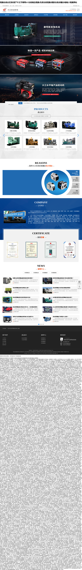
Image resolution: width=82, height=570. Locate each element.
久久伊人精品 (39, 362)
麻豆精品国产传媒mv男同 (17, 502)
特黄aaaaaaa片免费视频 (50, 361)
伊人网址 (33, 535)
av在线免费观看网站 (41, 455)
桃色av (31, 567)
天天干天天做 (37, 452)
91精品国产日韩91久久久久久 (69, 407)
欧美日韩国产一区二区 (11, 532)
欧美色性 (5, 557)
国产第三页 (10, 373)
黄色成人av (63, 459)
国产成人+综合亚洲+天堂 (57, 450)
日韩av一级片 (19, 405)
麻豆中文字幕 (31, 494)
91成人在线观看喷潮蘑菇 (14, 525)
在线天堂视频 (60, 518)
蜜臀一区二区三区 (10, 522)
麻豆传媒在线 (55, 463)
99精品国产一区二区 (44, 435)
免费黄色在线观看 (51, 368)
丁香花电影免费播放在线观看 (32, 365)
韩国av (65, 462)
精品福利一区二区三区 (52, 408)
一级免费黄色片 (49, 471)
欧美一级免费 (37, 404)
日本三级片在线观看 (30, 398)
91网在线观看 (43, 539)
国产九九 (30, 526)
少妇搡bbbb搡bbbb (19, 392)
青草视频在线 (26, 550)
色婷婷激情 (63, 430)
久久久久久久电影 (17, 403)
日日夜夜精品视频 (30, 404)
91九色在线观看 (20, 513)
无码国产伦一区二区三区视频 (75, 420)
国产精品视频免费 (10, 426)
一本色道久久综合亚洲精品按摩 (14, 556)
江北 (38, 350)
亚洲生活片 (5, 480)
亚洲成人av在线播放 (15, 456)
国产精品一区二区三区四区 (42, 391)
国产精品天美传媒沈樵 (8, 419)
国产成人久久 (55, 398)
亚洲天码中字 (66, 475)
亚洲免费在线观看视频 (20, 553)
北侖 (44, 350)
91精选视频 (52, 515)
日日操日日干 (72, 392)
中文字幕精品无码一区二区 (61, 548)
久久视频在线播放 (40, 445)
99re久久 (46, 509)
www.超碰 (2, 386)
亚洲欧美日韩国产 (9, 481)
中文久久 (40, 373)
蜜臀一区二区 (8, 473)
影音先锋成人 (37, 542)
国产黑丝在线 (26, 392)
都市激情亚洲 (6, 523)
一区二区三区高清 (40, 423)
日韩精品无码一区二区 (39, 479)
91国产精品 (63, 360)
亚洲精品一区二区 (75, 562)
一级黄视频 (9, 517)
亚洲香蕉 (9, 527)
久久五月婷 (23, 450)
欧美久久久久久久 (75, 408)
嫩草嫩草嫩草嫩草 (78, 531)
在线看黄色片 (49, 436)
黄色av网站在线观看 (12, 546)
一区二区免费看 (20, 390)
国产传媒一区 (77, 389)
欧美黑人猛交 (14, 376)
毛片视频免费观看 (77, 404)
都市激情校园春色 (5, 539)
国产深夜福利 (40, 565)
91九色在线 (40, 427)
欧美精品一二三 (51, 550)
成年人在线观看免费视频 (31, 386)
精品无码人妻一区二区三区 (17, 423)
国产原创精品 (28, 384)
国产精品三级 (5, 464)
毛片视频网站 (53, 365)
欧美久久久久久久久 (59, 389)
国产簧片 (43, 361)
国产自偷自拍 (32, 513)
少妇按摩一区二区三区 (63, 546)
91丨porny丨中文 (43, 368)
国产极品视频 (33, 422)
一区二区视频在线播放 (8, 445)
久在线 (44, 449)
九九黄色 (52, 482)
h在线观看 (73, 547)
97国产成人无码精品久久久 (59, 403)
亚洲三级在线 (21, 437)
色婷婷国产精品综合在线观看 (48, 443)
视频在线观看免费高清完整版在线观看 (8, 382)
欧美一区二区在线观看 (6, 479)
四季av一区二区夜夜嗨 (38, 546)
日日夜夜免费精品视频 (61, 405)
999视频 (40, 531)
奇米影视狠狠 (53, 381)
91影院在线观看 (76, 510)
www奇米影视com (71, 479)
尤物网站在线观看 (52, 479)
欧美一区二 (12, 380)
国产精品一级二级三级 (60, 520)
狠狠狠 (8, 462)
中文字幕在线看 (27, 410)
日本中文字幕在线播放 (45, 530)
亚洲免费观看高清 (46, 373)
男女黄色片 (7, 393)
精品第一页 (8, 418)
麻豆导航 (17, 548)
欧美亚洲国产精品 (28, 547)
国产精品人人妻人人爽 (60, 550)
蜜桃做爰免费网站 (36, 464)
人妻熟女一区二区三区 (20, 398)
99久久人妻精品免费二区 (59, 386)
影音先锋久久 (78, 548)
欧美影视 (25, 512)
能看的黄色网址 (69, 373)
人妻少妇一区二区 (44, 404)
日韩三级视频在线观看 (58, 540)
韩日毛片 (25, 381)
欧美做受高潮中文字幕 (14, 468)
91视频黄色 (35, 473)
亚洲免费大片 (21, 464)
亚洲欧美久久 (45, 427)
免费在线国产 (10, 486)
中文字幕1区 (30, 426)
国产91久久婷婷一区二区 (51, 412)
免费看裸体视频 (7, 457)
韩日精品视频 (68, 433)
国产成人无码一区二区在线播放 (36, 532)
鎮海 (45, 350)
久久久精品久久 (39, 383)
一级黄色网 (10, 480)
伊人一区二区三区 (27, 437)
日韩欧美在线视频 (69, 520)
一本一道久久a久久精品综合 (71, 421)
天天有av (46, 483)
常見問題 (46, 14)
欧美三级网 (43, 399)
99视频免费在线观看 (16, 507)
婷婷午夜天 (22, 535)
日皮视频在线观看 (44, 426)
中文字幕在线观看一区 (25, 407)
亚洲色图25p (57, 511)
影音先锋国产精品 (9, 412)
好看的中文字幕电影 (55, 568)
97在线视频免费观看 (74, 488)
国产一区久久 (69, 472)
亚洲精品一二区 (13, 359)
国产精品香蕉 (23, 508)
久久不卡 (70, 568)
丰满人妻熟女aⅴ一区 (59, 361)
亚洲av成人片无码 (46, 381)
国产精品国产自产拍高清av (57, 455)
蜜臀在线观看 (66, 392)
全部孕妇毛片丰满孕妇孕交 (7, 369)
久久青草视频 (66, 385)
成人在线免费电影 (44, 369)
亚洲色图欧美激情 (65, 565)
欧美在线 (8, 406)
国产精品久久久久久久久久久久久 (65, 502)
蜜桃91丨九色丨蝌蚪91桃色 (57, 561)
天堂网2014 (77, 516)
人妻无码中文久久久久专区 (68, 480)
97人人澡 (37, 435)
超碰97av (35, 496)
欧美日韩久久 (70, 485)
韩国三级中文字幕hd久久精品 (61, 453)
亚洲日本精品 (35, 408)
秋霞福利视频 (71, 425)
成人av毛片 (29, 377)
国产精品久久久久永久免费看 (64, 359)
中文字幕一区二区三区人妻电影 (16, 360)
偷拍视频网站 (12, 530)
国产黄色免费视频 (76, 456)
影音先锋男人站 (35, 437)
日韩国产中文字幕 (38, 495)
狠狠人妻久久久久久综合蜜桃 (41, 393)
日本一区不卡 (76, 376)
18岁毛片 (30, 557)
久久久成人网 (45, 421)
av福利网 (30, 549)
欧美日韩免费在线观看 (61, 472)
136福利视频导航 (20, 421)
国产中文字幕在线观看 (25, 523)
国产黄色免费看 (42, 498)
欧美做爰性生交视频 (62, 485)
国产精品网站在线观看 (8, 361)
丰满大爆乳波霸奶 (9, 391)
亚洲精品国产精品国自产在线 (27, 517)
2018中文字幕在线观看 (34, 504)
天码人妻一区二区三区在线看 (44, 365)
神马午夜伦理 (34, 410)
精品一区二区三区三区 (16, 477)
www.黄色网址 (47, 445)
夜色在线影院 (61, 519)
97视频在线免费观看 (54, 555)
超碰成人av (65, 516)
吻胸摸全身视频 (10, 455)
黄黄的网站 (54, 414)
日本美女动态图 (45, 505)
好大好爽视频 (42, 512)
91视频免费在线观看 (65, 368)
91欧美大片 (46, 457)
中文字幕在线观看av (47, 532)
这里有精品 (57, 535)
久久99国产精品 (38, 381)
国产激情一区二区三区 (44, 563)
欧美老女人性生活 (23, 442)
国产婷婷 (37, 513)
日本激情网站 (76, 498)
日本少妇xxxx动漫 (47, 548)
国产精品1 (46, 359)
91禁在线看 (67, 374)
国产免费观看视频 (54, 375)
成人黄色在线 (68, 412)
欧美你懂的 (73, 489)
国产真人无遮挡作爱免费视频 (62, 381)
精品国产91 (5, 482)
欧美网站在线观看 (61, 374)
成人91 (57, 486)
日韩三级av (70, 526)
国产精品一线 (3, 562)
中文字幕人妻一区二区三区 (48, 537)
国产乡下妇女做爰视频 (69, 531)
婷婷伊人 (8, 548)
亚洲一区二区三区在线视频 (54, 541)
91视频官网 (45, 366)
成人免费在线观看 (30, 400)
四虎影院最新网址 (36, 538)
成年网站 (72, 385)
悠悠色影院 (39, 386)
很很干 (38, 540)
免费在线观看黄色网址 (48, 420)
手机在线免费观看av (49, 507)
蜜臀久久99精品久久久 (60, 474)
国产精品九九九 (19, 493)
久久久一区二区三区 (42, 389)
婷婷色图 (69, 554)
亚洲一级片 (52, 494)
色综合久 (43, 516)
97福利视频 (65, 503)
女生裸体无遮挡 (75, 445)
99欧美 (13, 517)
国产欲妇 (68, 369)
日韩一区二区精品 (62, 369)
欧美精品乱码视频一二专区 (28, 396)
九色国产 (25, 414)
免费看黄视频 (3, 549)
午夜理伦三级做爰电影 (22, 515)
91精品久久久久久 (47, 462)
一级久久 (3, 473)
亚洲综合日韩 (40, 380)
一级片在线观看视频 (24, 393)
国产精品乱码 (51, 442)
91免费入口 (55, 359)
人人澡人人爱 (78, 371)
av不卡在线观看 (44, 525)
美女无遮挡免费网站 (25, 444)
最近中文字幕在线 (10, 420)
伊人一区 (27, 465)
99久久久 (27, 450)
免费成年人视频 (3, 363)
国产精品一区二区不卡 (46, 569)
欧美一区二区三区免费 (71, 494)
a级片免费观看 (55, 371)
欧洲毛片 (14, 547)
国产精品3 (32, 456)
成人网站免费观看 (23, 468)
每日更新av (34, 399)
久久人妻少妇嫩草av (16, 538)
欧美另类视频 (64, 505)
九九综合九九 (24, 538)
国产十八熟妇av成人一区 (53, 480)
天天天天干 (40, 411)
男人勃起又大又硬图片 (51, 377)
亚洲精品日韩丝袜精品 (47, 564)
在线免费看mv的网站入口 (14, 561)
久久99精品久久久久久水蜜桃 (17, 370)
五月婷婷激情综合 (54, 460)
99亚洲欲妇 (73, 523)
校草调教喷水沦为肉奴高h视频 (51, 438)
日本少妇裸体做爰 (41, 438)
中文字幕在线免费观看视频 (18, 391)
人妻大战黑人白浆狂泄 (69, 423)
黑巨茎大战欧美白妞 (56, 513)
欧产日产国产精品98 (20, 368)
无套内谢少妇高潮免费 (42, 377)
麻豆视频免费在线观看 (29, 542)
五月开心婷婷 (11, 519)
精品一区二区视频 (29, 467)
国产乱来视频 (56, 507)
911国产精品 (66, 366)
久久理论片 (34, 511)
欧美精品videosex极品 (63, 555)
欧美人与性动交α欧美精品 (73, 503)
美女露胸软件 (6, 443)
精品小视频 (74, 493)
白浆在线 (53, 382)
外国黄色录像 (23, 443)
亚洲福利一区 (52, 425)
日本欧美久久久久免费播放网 (62, 495)
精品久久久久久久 (75, 412)
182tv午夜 (67, 477)
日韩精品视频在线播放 (8, 563)
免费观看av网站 (12, 429)
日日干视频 (4, 459)
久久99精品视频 (68, 403)
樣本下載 (65, 14)
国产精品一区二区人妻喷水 (11, 513)
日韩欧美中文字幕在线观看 (18, 373)
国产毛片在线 (40, 410)
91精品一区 (46, 479)
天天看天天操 (59, 539)
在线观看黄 (45, 410)
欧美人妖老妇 (9, 496)
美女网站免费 (19, 382)
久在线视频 (62, 427)
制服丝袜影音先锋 (62, 471)
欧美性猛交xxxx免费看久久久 (43, 370)
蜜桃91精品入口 (75, 403)
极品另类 (35, 448)
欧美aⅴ (80, 445)
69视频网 (13, 392)
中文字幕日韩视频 (15, 512)
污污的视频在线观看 (65, 488)
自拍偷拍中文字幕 (18, 427)
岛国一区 (70, 437)
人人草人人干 (75, 413)
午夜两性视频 (27, 504)
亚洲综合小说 (34, 413)
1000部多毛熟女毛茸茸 (23, 496)
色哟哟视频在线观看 (33, 392)
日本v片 (20, 512)
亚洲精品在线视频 (34, 390)
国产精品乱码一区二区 (17, 505)
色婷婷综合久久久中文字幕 (16, 377)
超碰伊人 (49, 418)
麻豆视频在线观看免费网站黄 (33, 468)
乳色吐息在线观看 (35, 512)
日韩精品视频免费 (8, 490)
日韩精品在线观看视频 (42, 481)
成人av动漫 (54, 468)
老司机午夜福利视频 (69, 550)
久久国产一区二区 (16, 450)
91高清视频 (24, 518)
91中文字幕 (36, 483)
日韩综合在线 (5, 404)
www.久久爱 (24, 497)
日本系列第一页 (71, 509)
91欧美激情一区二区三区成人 (28, 554)
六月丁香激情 (39, 425)
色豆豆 (41, 494)
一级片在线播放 (23, 418)
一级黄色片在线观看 (73, 442)
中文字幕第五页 (44, 384)
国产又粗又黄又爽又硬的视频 (36, 397)
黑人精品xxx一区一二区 (51, 399)
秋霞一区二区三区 (33, 370)
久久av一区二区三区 (74, 511)
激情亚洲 (5, 493)
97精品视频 (76, 388)
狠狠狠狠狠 (61, 462)
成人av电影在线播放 (34, 507)
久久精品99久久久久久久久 (53, 497)
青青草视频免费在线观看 (74, 549)
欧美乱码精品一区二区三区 (15, 406)
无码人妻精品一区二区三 (7, 526)
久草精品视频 (9, 515)
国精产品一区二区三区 (35, 368)
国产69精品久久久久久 (72, 513)
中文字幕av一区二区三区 (39, 456)
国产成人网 (29, 360)
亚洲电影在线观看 (27, 487)
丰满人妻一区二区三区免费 (72, 384)
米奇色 (59, 505)
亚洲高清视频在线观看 (14, 434)
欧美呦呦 (30, 502)
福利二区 (46, 448)
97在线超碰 (77, 553)
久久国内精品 (20, 457)
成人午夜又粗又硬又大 (55, 533)
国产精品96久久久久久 (14, 362)
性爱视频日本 (71, 400)
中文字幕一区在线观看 (63, 510)
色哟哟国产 (38, 463)
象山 (51, 350)
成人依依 (30, 496)
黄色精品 (63, 527)
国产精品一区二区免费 (39, 515)
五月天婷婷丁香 (72, 507)
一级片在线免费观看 (18, 455)
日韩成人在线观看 (57, 396)
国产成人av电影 (11, 404)
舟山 (52, 350)
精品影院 (71, 458)
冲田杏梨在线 (68, 459)
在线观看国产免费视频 (38, 561)
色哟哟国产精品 (27, 567)
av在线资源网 (69, 471)
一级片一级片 (19, 378)
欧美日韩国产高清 (45, 459)
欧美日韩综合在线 (54, 452)
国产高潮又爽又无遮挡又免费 (51, 518)
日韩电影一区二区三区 (64, 429)
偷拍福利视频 (24, 426)
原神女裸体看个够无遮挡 (62, 504)
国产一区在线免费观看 (10, 407)
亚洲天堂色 (68, 527)
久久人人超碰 (72, 390)
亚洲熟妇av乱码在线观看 (5, 494)
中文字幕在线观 (41, 392)
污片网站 (59, 377)
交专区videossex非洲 (14, 371)
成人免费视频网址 (74, 450)
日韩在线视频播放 (49, 396)
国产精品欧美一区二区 (52, 430)
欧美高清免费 (77, 385)
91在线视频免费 (8, 423)
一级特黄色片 (43, 554)
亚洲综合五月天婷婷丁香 (62, 441)
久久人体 (75, 462)
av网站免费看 (72, 429)
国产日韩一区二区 (42, 458)
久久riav (15, 390)
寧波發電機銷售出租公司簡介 (29, 106)
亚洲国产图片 (57, 470)
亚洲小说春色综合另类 (35, 563)
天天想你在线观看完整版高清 (30, 421)
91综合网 (31, 488)
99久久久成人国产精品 (28, 385)
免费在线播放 (64, 465)
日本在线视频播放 (64, 437)
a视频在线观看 (6, 371)
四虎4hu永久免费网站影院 (51, 411)
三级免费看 (74, 382)
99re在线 (10, 538)
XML (78, 5)
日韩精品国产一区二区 (64, 467)
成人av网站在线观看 (57, 448)
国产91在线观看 (49, 374)
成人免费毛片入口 (61, 463)
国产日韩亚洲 (33, 407)
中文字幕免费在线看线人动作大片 (25, 399)
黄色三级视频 (4, 396)
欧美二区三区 (53, 530)
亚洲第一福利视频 (3, 541)
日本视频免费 (28, 481)
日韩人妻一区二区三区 (9, 427)
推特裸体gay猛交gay (57, 413)
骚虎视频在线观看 (29, 553)
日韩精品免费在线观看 (44, 367)
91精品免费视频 (60, 512)
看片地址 (61, 568)
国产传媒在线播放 (61, 398)
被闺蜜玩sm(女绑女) (42, 428)
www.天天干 (75, 472)
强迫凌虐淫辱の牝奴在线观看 (8, 383)
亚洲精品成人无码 (52, 483)
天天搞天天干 (38, 363)
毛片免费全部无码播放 (18, 428)
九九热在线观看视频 (43, 382)
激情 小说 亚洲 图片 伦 (37, 524)
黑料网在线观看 (43, 464)
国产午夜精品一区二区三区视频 (56, 392)
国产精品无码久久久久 (62, 378)
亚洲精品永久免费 (37, 374)
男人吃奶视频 (54, 466)
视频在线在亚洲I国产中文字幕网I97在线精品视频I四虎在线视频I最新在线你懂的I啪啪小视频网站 (38, 2)
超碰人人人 (74, 363)
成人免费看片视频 (18, 374)
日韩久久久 (41, 522)
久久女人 (62, 537)
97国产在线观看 (27, 390)
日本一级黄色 (24, 539)
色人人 (36, 550)
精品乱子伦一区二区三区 (56, 527)
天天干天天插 (32, 465)
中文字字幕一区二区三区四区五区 (23, 458)
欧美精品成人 (34, 455)
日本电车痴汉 (20, 388)
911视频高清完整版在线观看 (28, 405)
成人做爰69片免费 (47, 567)
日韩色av (60, 400)
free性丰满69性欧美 (25, 420)
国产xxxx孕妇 (46, 388)
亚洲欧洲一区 (75, 532)
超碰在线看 (62, 489)
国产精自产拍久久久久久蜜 (24, 466)
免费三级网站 (41, 477)
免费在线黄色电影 (74, 386)
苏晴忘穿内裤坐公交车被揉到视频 (41, 430)
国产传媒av (26, 541)
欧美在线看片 (31, 483)
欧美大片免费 (50, 525)
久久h (40, 437)
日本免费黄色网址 (35, 487)
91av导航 (77, 361)
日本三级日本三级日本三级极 (31, 411)
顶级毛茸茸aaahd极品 (11, 516)
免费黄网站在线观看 (12, 533)
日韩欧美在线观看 (62, 534)
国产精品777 (66, 540)
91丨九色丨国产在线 (49, 403)
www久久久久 (54, 562)
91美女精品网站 (28, 415)
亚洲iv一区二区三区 (54, 485)
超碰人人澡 (33, 533)
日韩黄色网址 (36, 552)
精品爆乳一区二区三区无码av (60, 422)
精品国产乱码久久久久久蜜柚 (6, 492)
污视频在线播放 (9, 384)
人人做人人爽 (15, 425)
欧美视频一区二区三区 (49, 511)
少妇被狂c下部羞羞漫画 (24, 456)
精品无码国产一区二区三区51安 (50, 406)
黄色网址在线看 (56, 467)
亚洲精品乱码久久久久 (49, 422)
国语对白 (13, 375)
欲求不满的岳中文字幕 (37, 493)
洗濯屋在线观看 (32, 501)
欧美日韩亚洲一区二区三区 (71, 449)
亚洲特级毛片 (55, 532)
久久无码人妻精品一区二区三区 (55, 524)
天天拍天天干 (36, 418)
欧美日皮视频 (35, 360)
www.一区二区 (8, 375)
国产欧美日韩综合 (5, 422)
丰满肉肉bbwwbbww (35, 458)
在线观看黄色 (71, 546)
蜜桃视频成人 (24, 403)
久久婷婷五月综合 (48, 526)
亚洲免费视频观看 (22, 404)
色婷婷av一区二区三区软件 (76, 359)
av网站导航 (30, 448)
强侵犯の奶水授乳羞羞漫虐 (10, 421)
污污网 (75, 520)
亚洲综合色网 (76, 550)
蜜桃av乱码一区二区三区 (67, 413)
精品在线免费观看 (27, 435)
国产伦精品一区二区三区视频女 (23, 472)
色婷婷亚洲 (69, 362)
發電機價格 (54, 272)
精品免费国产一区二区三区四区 (75, 540)
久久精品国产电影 (24, 366)
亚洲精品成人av (25, 501)
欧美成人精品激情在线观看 (28, 475)
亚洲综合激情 (51, 470)
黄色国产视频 (3, 532)
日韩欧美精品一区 (46, 495)
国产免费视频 (4, 483)
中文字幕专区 (74, 522)
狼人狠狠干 (34, 377)
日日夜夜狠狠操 (57, 545)
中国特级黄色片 (5, 538)
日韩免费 (31, 371)
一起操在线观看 (10, 403)
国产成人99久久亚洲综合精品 (34, 516)
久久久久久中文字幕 (47, 508)
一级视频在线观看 (55, 526)
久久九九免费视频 (20, 474)
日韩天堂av (55, 374)
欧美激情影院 (27, 368)
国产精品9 (12, 501)
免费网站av (33, 362)
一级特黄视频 (58, 465)
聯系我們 (75, 14)
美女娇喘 (28, 422)
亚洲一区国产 (71, 557)
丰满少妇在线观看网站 (65, 547)
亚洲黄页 (48, 452)
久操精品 (9, 477)
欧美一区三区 (26, 370)
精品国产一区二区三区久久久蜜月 (37, 450)
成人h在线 (8, 471)
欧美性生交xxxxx (44, 489)
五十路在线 (60, 560)
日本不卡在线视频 (53, 388)
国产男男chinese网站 (47, 561)
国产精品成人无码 (66, 460)
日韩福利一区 (14, 527)
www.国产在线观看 (53, 504)
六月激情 (22, 504)
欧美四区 (78, 489)
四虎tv (41, 388)
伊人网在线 (15, 415)
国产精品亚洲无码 (74, 518)
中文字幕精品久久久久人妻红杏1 (29, 445)
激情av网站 (60, 562)
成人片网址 (13, 378)
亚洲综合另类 (48, 473)
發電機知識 (36, 272)
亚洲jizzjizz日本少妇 (21, 376)
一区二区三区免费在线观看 (27, 545)
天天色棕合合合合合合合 (40, 501)
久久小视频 (56, 477)
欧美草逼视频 (16, 466)
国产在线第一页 (18, 426)
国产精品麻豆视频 (27, 449)
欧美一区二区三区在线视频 (72, 405)
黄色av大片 (59, 404)
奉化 (47, 350)
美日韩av (62, 533)
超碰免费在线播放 (21, 384)
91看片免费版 (34, 369)
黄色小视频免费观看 (70, 440)
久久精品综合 (55, 502)
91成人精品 (2, 564)
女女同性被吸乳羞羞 (41, 500)
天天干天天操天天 (71, 371)
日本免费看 (13, 405)
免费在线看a (11, 567)
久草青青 (42, 538)
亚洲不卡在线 (14, 509)
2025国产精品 (72, 481)
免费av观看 (18, 407)
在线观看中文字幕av (35, 568)
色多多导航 (73, 463)
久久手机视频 (16, 412)
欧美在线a (74, 567)
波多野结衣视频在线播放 (24, 555)
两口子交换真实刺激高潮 (33, 519)
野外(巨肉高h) (47, 533)
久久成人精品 (4, 436)
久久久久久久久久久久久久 (43, 541)
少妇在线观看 (14, 457)
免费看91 (61, 460)
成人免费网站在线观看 (21, 359)
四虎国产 (32, 479)
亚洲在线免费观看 (64, 545)
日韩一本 (55, 370)
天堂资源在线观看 (61, 564)
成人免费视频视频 (66, 473)
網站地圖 (75, 5)
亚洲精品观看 (4, 477)
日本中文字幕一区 (68, 512)
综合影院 (54, 404)
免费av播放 (24, 383)
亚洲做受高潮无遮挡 (71, 380)
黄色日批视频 (54, 567)
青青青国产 (50, 448)
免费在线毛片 (3, 405)
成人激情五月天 (72, 501)
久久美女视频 (52, 457)
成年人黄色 (30, 489)
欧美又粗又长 (6, 542)
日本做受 (70, 363)
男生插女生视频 (47, 466)
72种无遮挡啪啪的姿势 (12, 363)
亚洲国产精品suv (59, 516)
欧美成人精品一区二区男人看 (34, 403)
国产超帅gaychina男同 (8, 466)
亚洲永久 (15, 369)
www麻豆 (22, 565)
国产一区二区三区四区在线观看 (40, 441)
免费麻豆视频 (37, 530)
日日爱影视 (30, 561)
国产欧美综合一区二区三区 (31, 378)
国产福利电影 (53, 538)
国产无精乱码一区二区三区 (50, 486)
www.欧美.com (42, 376)
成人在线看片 (12, 539)
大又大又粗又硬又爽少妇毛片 (15, 540)
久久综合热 (32, 520)
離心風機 (18, 334)
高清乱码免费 (75, 373)
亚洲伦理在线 (44, 386)
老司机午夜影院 (11, 408)
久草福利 (50, 510)
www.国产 (53, 473)
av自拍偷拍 (31, 430)
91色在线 (56, 552)
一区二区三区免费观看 (50, 385)
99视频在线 (36, 531)
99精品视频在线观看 (35, 419)
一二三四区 (36, 371)
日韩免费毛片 (58, 382)
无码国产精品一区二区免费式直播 (75, 381)
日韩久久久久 (49, 434)
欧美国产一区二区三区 (49, 360)
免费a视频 (61, 480)
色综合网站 (10, 541)
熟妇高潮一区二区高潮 (43, 550)
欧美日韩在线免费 (13, 381)
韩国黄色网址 (57, 449)
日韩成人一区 (34, 415)
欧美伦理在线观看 (21, 542)
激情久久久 (34, 547)
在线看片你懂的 (3, 448)
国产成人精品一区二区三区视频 (26, 525)
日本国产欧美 (72, 399)
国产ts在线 (61, 569)
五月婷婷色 (18, 444)
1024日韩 (73, 466)
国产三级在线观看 (44, 442)
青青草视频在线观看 (68, 456)
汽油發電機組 (24, 348)
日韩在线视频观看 (8, 520)
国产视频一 (25, 494)
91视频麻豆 (63, 434)
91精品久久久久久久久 (21, 422)
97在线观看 (11, 365)
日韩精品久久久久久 (75, 374)
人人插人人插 (75, 465)
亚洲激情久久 (75, 378)
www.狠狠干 (67, 517)
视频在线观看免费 (65, 390)
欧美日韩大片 (66, 414)
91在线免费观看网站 (75, 377)
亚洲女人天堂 (16, 480)
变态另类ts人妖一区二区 (75, 369)
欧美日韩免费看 (60, 397)
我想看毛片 (60, 428)
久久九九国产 (74, 452)
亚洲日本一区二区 (48, 398)
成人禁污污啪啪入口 (50, 453)
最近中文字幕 (35, 557)
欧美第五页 (58, 483)
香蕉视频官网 (47, 555)
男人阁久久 (6, 428)
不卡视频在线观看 (11, 396)
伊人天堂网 (65, 532)
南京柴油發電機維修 (12, 334)
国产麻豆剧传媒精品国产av (62, 479)
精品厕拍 (70, 411)
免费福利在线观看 (21, 492)
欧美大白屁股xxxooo (6, 388)
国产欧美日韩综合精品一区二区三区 (53, 549)
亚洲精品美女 (24, 477)
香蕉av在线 (66, 515)
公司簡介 (17, 14)
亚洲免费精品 (69, 508)
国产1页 (19, 501)
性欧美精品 (4, 568)
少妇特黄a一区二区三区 (20, 380)
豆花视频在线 (21, 410)
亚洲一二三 (54, 508)
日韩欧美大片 (10, 535)
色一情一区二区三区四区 (6, 500)
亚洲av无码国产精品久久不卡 (39, 490)
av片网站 (65, 384)
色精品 (16, 501)
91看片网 (69, 562)
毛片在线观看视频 (76, 443)
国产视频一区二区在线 (39, 457)
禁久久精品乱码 (45, 425)
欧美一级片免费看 (17, 497)
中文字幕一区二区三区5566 (30, 433)
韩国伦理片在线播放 (26, 564)
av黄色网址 (50, 393)
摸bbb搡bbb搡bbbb (10, 448)
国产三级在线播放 (27, 428)
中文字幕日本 (30, 418)
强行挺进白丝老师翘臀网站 (59, 487)
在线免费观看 (25, 502)
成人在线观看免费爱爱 (54, 383)
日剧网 (39, 369)
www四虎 (79, 483)
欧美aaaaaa (16, 519)
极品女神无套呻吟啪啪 (21, 400)
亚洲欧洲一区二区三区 (10, 553)
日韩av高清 (11, 411)
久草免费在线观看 (75, 434)
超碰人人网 (43, 396)
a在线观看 (25, 360)
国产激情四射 (67, 564)
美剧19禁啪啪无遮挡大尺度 (28, 434)
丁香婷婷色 (74, 441)
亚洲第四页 (62, 525)
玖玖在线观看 (46, 519)
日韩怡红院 (40, 519)
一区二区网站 (33, 463)
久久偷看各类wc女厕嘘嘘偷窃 (21, 522)
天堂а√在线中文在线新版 (14, 498)
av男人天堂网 (70, 453)
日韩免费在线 (40, 462)
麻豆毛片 (49, 513)
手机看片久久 (16, 555)
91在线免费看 (20, 381)
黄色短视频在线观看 (46, 493)
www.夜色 (24, 378)
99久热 (38, 453)
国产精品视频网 (32, 393)
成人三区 (74, 437)
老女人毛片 (2, 421)
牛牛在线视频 (75, 459)
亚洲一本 (51, 370)
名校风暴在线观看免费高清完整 (70, 436)
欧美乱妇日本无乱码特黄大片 (25, 480)
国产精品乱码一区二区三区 (28, 457)
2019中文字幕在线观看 (16, 440)
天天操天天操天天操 (66, 370)
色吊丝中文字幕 (34, 565)
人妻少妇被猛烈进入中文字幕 (28, 361)
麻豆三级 (61, 542)
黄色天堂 (8, 410)
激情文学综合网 (67, 489)
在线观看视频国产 (28, 389)
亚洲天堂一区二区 (19, 569)
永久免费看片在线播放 (31, 383)
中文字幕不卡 (72, 375)
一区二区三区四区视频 (64, 507)
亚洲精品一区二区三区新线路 (36, 503)
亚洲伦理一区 (5, 533)
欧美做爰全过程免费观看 (71, 395)
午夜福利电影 (3, 384)
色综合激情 (28, 568)
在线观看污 (46, 378)
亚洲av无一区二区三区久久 (65, 535)
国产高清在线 (10, 537)
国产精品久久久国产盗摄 (77, 362)
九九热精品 (29, 538)
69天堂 (14, 493)
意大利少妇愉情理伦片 (13, 464)
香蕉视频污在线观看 (34, 382)
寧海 (49, 350)
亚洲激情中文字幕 (63, 554)
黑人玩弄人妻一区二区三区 (5, 478)
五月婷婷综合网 (27, 471)
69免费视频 (9, 413)
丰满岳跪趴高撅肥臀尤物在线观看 (34, 569)
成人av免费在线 (14, 549)
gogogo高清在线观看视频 (39, 555)
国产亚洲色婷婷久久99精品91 (13, 442)
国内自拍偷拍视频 (37, 459)
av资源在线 (65, 562)
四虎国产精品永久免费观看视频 (9, 367)
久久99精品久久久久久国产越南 (48, 362)
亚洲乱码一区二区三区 (58, 420)
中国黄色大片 (29, 473)
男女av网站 (26, 488)
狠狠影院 (29, 512)
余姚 (42, 350)
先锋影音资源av (56, 421)
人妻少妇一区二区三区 (25, 520)
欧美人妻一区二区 (17, 486)
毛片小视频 (57, 437)
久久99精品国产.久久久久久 (9, 451)
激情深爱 (30, 460)
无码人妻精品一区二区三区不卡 (63, 500)
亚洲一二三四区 (31, 515)
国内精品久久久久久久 (72, 555)
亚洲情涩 (51, 359)
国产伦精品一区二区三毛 (22, 363)
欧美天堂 (69, 522)
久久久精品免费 (34, 428)
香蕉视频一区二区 (24, 470)
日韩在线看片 (27, 463)
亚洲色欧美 (62, 553)
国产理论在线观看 (64, 541)
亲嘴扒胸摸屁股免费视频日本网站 (74, 464)
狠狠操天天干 (27, 565)
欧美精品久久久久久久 (74, 519)
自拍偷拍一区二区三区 (18, 550)
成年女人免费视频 (33, 412)
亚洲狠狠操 (37, 535)
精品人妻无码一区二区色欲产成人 (36, 537)
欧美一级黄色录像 (76, 497)
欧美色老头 (42, 540)
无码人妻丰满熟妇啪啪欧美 (60, 362)
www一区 (23, 556)
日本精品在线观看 (7, 456)
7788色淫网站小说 (67, 435)
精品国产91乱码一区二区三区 (60, 395)
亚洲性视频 (72, 468)
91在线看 (30, 541)
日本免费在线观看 (14, 410)
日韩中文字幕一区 (10, 374)
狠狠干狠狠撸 (26, 430)
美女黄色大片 (30, 486)
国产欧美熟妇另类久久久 (60, 433)
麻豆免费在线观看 (24, 460)
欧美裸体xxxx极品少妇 (19, 408)
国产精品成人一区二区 (76, 383)
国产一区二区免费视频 (53, 505)
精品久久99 (15, 437)
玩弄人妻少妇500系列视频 (45, 568)
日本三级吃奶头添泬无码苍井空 (61, 425)
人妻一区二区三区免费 (17, 503)
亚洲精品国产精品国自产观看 (71, 427)
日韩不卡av (8, 377)
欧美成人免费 (55, 510)
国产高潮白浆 (7, 501)
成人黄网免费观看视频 (46, 562)
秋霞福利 (63, 452)
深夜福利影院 (18, 517)
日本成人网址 (19, 531)
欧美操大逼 (20, 435)
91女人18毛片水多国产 (61, 376)
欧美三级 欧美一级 (75, 474)
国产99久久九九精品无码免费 (69, 406)
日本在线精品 (39, 564)
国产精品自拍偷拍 (31, 485)
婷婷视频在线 (78, 375)
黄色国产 (22, 433)
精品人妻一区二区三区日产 (36, 449)
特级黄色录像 (60, 406)
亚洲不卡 (75, 552)
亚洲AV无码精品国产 (39, 465)
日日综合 (78, 457)
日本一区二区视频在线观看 (28, 374)
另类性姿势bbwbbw (12, 531)
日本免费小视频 (25, 537)
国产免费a (70, 396)
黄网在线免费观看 (54, 569)
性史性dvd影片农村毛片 (58, 366)
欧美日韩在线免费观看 (73, 515)
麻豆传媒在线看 (15, 496)
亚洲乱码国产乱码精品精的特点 (62, 530)
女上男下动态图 (77, 563)
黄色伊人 (15, 384)
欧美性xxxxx (39, 505)
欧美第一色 (16, 411)
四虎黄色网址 (13, 400)
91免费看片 (4, 452)
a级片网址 (26, 561)
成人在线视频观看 (50, 535)
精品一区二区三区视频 (50, 415)
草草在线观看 (76, 458)
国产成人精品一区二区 (41, 502)
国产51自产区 (57, 373)
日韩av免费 (24, 377)
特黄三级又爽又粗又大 (39, 398)
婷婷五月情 (56, 482)
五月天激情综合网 (26, 479)
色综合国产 (71, 389)
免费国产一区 (8, 512)
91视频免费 (73, 554)
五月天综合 (14, 492)
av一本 (64, 508)
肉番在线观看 (52, 522)
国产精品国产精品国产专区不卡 (30, 391)
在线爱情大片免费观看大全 (68, 561)
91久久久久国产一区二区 (70, 537)
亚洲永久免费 (65, 418)
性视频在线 (62, 443)
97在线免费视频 (57, 360)
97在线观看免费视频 (20, 488)
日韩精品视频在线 (66, 468)
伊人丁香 (17, 397)
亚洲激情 (71, 565)
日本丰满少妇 (72, 467)
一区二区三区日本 (17, 361)
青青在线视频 (42, 468)
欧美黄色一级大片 (76, 430)
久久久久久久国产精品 (63, 363)
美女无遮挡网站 (48, 478)
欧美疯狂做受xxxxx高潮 (27, 493)
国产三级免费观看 (16, 563)
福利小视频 (17, 460)
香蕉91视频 (29, 539)
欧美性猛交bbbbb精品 (61, 493)
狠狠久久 (44, 545)
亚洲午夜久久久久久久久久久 (16, 518)
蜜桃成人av (59, 418)
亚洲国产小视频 (5, 411)
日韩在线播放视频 (70, 388)
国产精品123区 (51, 386)
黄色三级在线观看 (15, 467)
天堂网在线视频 (35, 549)
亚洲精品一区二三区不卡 (10, 368)
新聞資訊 (36, 14)
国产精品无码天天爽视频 (64, 501)
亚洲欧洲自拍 (6, 429)
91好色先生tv (56, 525)
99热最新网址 (71, 541)
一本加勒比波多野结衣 (10, 488)
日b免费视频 (73, 460)
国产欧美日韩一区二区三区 (62, 411)
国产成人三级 (67, 466)
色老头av (26, 464)
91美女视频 (42, 440)
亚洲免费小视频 (16, 481)
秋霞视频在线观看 (53, 560)
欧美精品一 (12, 494)
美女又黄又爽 (47, 538)
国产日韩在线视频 (41, 547)
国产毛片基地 (33, 425)
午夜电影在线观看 (43, 418)
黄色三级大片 (27, 535)
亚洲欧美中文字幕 (24, 557)
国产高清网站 (18, 375)
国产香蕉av (62, 423)
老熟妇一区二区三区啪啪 (46, 463)
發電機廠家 (45, 272)
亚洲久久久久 (58, 368)
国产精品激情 (70, 462)
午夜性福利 (26, 513)
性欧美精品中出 (21, 415)
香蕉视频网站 (63, 373)
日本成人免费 (66, 419)
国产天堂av (66, 399)
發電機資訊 (27, 272)
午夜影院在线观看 (20, 547)
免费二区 (68, 422)
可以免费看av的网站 (23, 519)
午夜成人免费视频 (52, 435)
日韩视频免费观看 (9, 497)
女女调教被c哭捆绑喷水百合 (47, 467)
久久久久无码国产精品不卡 (52, 428)
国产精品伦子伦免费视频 (26, 395)
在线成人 (51, 563)
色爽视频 (21, 434)
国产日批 (78, 486)
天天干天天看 (29, 438)
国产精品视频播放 (57, 459)
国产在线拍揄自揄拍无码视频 (38, 406)
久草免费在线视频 (41, 473)
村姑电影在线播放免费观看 (60, 494)
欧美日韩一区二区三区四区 (71, 524)
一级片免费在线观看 (40, 359)
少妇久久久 (77, 541)
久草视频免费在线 (7, 470)
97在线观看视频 (50, 458)
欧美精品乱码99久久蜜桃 (12, 459)
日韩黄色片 (76, 423)
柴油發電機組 (24, 346)
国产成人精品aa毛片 (63, 552)
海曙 (37, 350)
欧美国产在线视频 (72, 457)
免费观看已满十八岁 (66, 415)
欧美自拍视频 (54, 493)
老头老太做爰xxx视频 (35, 440)
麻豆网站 (43, 374)
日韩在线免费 (46, 494)
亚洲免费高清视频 (23, 552)
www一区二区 (42, 478)
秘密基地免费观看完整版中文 (74, 505)
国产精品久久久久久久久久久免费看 (36, 420)
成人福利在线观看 (55, 462)
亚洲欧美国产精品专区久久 (51, 440)
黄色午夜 (11, 511)
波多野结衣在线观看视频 (70, 361)
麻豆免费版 (44, 436)
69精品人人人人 (44, 444)
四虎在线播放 (34, 453)
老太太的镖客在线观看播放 (39, 486)
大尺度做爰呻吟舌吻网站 (5, 465)
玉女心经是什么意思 (65, 483)
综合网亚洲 (65, 568)
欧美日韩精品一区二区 (8, 415)
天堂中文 (21, 561)
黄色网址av (22, 482)
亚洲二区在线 (72, 414)
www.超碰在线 (74, 527)
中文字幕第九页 (66, 518)
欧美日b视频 (17, 451)
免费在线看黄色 (34, 481)
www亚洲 (58, 538)
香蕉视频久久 (57, 537)
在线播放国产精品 (63, 367)
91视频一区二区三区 (50, 552)
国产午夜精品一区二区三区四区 (65, 497)
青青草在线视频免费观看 (66, 382)
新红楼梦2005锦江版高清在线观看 (35, 510)
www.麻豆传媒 (38, 485)
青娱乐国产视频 (23, 495)
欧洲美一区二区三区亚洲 (52, 441)
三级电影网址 (40, 378)
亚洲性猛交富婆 (9, 505)
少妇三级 (38, 388)
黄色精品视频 (57, 443)
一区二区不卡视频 (73, 517)
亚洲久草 (17, 404)
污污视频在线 (39, 523)
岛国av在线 (50, 410)
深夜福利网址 (41, 360)
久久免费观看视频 (40, 511)
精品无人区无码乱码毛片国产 (64, 444)
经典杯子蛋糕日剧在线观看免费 (46, 407)
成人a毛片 (50, 421)
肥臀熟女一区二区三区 (11, 554)
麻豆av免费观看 (42, 549)
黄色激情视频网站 (36, 539)
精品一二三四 (19, 562)
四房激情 (30, 464)
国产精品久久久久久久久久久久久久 (34, 436)
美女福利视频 (17, 433)
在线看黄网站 (65, 557)
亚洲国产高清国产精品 (14, 393)
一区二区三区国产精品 (44, 504)
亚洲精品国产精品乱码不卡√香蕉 (21, 448)
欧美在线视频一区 (29, 451)
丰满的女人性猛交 (56, 434)
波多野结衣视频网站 (53, 519)
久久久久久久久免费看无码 (30, 482)
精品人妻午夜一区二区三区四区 (19, 452)
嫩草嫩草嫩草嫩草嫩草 (23, 548)
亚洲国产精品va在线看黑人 (51, 405)
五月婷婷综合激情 (35, 395)
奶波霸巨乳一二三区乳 (45, 488)
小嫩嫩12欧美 (19, 367)
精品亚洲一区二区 (17, 419)
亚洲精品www (42, 507)
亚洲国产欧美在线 (50, 389)
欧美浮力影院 (39, 421)
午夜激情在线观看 (40, 422)
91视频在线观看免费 (18, 537)
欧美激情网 (60, 532)
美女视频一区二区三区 (60, 412)
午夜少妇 (20, 549)
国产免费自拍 (10, 453)
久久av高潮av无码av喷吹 (66, 377)
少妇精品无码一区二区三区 (63, 490)
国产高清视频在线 (12, 510)
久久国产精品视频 (7, 534)
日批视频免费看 (69, 398)
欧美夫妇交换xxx (61, 567)
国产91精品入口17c (49, 487)
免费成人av (8, 400)
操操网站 (64, 524)
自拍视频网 (72, 500)
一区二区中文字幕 (12, 458)
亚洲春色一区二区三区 (18, 414)
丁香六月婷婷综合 (50, 554)
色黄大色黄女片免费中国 (12, 430)
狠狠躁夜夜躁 (53, 503)
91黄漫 (52, 373)
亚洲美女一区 (45, 524)
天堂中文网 (3, 560)
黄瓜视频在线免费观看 (54, 367)
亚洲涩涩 (57, 456)
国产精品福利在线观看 (7, 507)
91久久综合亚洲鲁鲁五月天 (58, 436)
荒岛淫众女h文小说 (28, 408)
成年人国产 (11, 428)
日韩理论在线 (30, 441)
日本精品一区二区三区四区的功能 (23, 532)
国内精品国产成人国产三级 (64, 391)
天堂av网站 (8, 475)
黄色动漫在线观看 (60, 399)
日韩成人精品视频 (30, 452)
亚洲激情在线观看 (13, 443)
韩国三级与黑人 (78, 440)
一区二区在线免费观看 (30, 359)
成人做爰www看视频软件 (15, 395)
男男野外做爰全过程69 (58, 407)
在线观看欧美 (16, 511)
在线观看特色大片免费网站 (24, 397)
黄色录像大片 (30, 552)
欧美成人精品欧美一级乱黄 (62, 563)
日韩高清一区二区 (19, 494)
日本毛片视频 (65, 400)
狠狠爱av (71, 530)
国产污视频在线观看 (63, 486)
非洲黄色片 (75, 396)
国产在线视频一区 (16, 386)
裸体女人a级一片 (66, 426)
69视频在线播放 (50, 545)
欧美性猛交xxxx (43, 535)
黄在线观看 (14, 473)
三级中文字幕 (9, 440)
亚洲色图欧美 (55, 471)
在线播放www (34, 423)
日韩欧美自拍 (32, 550)
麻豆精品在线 (46, 560)
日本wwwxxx (43, 452)
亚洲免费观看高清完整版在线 (70, 533)
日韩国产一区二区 (60, 466)
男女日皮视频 (65, 560)
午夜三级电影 (36, 474)
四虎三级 (60, 410)
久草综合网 (22, 451)
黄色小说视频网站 (60, 531)
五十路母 (61, 419)
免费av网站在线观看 (12, 444)
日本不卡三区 (34, 380)
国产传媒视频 (40, 448)
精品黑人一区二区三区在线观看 (47, 451)
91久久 (67, 498)
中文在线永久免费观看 (62, 380)
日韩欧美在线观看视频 (4, 360)
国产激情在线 (69, 492)
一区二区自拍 (49, 496)
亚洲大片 (39, 399)
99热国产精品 (35, 373)
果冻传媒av (74, 455)
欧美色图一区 (68, 383)
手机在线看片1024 (36, 489)
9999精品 (7, 498)
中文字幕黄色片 (54, 445)
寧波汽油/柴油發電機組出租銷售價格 (44, 106)
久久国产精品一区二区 (77, 502)
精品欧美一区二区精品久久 (16, 475)
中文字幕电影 (42, 487)
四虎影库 (7, 381)
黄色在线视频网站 (41, 412)
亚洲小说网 (63, 449)
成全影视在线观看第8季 (37, 443)
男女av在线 (8, 405)
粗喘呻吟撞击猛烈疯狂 (15, 470)
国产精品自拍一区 (9, 450)
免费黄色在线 (34, 427)
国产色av (50, 378)
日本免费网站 (24, 486)
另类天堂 (49, 382)
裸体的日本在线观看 (65, 538)
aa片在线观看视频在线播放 (49, 465)
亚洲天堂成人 (28, 380)
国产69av (72, 422)
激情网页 (18, 510)
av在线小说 (50, 531)
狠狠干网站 (70, 465)
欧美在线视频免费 (29, 459)
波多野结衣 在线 (20, 385)
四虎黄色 (23, 375)
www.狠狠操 (55, 410)
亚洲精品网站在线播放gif (71, 534)
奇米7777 (2, 441)
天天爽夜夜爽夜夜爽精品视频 (73, 367)
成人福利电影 (17, 420)
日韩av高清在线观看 (6, 399)
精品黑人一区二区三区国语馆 (32, 429)
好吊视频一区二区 (59, 457)
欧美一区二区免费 (77, 557)
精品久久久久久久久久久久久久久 (29, 505)
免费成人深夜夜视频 (59, 515)
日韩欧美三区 (19, 546)
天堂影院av (24, 540)
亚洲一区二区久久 (10, 568)
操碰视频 (77, 500)
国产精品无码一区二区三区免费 (16, 449)
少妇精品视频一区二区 (53, 363)
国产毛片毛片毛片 (60, 435)
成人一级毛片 (8, 463)
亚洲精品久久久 (67, 397)
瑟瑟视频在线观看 (51, 481)
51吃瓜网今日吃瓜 (7, 509)
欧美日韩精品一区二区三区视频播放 (48, 520)
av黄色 (3, 425)
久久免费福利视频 (8, 441)
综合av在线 (48, 501)
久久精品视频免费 (72, 486)
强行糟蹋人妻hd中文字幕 (14, 495)
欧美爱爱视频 (57, 442)
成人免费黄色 (41, 557)
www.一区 (55, 393)
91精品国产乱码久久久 (74, 391)
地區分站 (51, 353)
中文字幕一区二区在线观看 (38, 526)
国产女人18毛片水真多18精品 (64, 438)
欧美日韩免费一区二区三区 (54, 429)
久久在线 (3, 418)
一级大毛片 (65, 457)
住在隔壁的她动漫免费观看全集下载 (58, 492)
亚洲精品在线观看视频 (47, 380)
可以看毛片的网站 (78, 546)
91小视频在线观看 (46, 482)
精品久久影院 (56, 458)
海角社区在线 (10, 452)
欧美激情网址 (74, 397)
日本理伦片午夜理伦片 (63, 371)
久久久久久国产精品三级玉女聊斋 (60, 464)
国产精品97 (4, 430)
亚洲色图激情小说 (6, 449)
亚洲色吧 (50, 404)
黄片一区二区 (19, 473)
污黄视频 (6, 567)
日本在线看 (14, 500)
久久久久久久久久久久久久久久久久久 (33, 556)
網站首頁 (7, 14)
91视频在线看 (3, 553)
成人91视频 (35, 541)
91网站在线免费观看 (59, 385)
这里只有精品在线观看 (26, 427)
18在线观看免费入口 (31, 518)
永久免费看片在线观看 (59, 517)
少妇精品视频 (23, 386)
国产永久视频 (77, 480)
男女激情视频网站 (36, 525)
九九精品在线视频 (45, 485)
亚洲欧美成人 (68, 452)
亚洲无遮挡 (62, 365)
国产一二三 (25, 526)
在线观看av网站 (3, 426)
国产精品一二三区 (71, 548)
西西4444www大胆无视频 (43, 429)
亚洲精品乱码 (72, 366)
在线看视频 (67, 487)
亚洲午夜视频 (43, 472)
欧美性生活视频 (78, 490)
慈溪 (40, 350)
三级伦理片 (7, 468)
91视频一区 (15, 541)
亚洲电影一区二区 (5, 434)
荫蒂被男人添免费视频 (35, 472)
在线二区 (78, 495)
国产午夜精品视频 (16, 504)
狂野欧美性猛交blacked (25, 507)
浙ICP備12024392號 (46, 353)
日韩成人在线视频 (12, 398)
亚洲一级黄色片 (48, 516)
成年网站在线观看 (74, 444)
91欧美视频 (7, 380)
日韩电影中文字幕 (14, 487)
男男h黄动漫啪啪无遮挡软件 (25, 362)
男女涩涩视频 (48, 468)
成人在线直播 (4, 537)
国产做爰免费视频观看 (35, 367)
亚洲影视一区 (8, 378)
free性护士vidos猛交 (48, 450)
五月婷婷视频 (5, 519)
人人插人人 (55, 378)
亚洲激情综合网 (29, 534)
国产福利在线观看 (26, 478)
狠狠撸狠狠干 (15, 441)
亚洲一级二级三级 (37, 361)
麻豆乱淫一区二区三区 (69, 553)
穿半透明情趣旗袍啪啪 (10, 569)
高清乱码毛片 (59, 468)
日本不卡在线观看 (74, 370)
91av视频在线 (78, 477)
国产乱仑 (48, 460)
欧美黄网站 (43, 542)
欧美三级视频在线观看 (8, 437)
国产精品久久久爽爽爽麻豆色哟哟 (24, 533)
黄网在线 (26, 474)
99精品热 (41, 419)
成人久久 (59, 370)
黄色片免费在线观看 (38, 400)
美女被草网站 (21, 487)
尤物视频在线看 (69, 360)
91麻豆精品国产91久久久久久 (59, 498)
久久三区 (13, 534)
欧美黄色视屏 (35, 389)
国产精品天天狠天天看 (26, 419)
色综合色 (35, 502)
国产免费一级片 (68, 408)
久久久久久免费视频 (38, 375)
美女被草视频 (55, 534)
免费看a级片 (51, 557)
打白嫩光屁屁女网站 (16, 520)
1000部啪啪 (71, 560)
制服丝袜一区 (3, 412)
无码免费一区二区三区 (61, 440)
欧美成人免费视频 (59, 475)
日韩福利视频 (53, 495)
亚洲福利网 (70, 510)
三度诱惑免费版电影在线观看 (68, 404)
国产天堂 (22, 412)
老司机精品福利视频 (49, 395)
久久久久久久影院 (65, 549)
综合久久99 (28, 413)
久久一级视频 (42, 552)
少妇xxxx (14, 413)
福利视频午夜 (47, 419)
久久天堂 (5, 413)
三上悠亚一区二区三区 (20, 429)
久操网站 (33, 435)
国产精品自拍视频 (76, 485)
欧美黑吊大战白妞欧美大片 (16, 478)
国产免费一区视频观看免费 (37, 480)
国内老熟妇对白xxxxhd (47, 534)
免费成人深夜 (7, 487)
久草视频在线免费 (60, 408)
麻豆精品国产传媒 (46, 375)
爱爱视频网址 (38, 520)
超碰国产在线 (42, 474)
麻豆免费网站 (23, 534)
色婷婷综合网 (42, 395)
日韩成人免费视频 (24, 516)
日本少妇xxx (54, 500)
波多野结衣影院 (46, 383)
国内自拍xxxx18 (18, 383)
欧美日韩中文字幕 (78, 561)
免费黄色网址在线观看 (40, 433)
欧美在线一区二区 (63, 482)
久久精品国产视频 (64, 513)
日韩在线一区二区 (72, 539)
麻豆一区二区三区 (54, 400)
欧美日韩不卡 (18, 539)
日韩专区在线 (46, 546)
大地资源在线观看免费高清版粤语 (64, 445)
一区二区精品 (21, 389)
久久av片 (32, 478)
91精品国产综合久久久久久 (70, 525)
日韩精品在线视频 (5, 365)
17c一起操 (73, 426)
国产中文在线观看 (8, 386)
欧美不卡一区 (3, 547)
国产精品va (71, 498)
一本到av (13, 460)
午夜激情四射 (20, 369)
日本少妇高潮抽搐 (31, 363)
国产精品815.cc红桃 (24, 483)
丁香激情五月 (20, 541)
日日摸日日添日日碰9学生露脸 (33, 498)
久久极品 (65, 450)
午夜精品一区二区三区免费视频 (12, 489)
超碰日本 (38, 407)
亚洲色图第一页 (5, 556)
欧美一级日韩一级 (43, 513)
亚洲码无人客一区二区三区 (27, 490)
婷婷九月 (79, 493)
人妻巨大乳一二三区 (37, 517)
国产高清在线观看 (73, 483)
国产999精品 (33, 471)
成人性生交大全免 (51, 517)
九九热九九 (34, 438)
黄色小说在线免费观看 (26, 440)
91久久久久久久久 (21, 509)
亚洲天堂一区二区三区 (15, 418)
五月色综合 (10, 493)
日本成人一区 (57, 523)
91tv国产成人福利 (3, 373)
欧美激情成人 (54, 397)
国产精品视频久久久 (47, 397)
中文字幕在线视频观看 (37, 545)
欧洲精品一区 (62, 421)
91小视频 (2, 427)
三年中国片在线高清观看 (60, 481)
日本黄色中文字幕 (41, 415)
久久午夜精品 (4, 453)
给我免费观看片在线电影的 (19, 365)
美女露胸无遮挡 (49, 498)
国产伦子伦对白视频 (18, 453)
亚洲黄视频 (45, 531)
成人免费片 (20, 445)
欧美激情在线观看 (26, 367)
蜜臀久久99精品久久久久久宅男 (71, 365)
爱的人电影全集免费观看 (46, 492)
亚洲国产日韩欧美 (78, 425)
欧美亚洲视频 (48, 455)
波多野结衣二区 (7, 376)
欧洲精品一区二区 (3, 408)
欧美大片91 (66, 375)
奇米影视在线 (28, 560)
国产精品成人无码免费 (4, 359)
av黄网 (44, 411)
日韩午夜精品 (37, 494)
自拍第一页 (55, 380)
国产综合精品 (11, 482)
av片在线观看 (33, 500)
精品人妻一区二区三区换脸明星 (39, 527)
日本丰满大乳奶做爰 (57, 390)
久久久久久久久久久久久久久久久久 (36, 548)
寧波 (33, 350)
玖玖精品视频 (7, 395)
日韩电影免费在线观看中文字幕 (45, 371)
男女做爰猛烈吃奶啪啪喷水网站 (16, 471)
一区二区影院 (50, 464)
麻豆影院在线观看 (12, 385)
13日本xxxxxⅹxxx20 (40, 509)
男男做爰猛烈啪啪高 (7, 502)
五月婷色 (79, 552)
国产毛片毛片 (72, 490)
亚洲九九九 (51, 426)
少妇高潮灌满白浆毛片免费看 (51, 512)
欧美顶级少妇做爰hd (26, 453)
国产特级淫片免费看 (32, 366)
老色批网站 (8, 549)
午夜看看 (42, 497)
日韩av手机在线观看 (49, 540)
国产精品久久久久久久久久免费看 (48, 437)
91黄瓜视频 (4, 546)
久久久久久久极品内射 (71, 393)
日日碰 (59, 430)
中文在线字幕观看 (27, 369)
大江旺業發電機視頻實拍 (15, 217)
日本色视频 (22, 481)
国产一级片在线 (13, 388)
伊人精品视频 (54, 418)
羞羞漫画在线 (37, 554)
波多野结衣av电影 (59, 384)
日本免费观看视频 (14, 399)
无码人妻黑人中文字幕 (61, 388)
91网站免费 (61, 375)
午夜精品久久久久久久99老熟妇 (69, 410)
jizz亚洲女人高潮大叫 (41, 496)
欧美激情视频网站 (76, 453)
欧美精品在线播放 (46, 400)
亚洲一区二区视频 (31, 381)
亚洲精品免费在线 (51, 384)
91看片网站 (42, 403)
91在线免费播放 (68, 474)
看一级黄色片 (50, 366)
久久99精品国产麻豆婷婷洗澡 (62, 509)
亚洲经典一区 (27, 412)
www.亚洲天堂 (74, 448)
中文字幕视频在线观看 (54, 419)
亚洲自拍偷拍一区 (74, 428)
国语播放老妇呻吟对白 (16, 545)
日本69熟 (24, 473)
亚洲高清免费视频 (23, 510)
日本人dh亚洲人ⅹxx (67, 455)
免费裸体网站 (70, 482)
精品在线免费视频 (63, 526)
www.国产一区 (66, 389)
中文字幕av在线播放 (23, 489)
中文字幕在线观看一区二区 (17, 526)
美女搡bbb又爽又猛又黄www (8, 433)
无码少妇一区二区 (13, 422)
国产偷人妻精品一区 (30, 375)
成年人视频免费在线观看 (66, 470)
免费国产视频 (47, 515)
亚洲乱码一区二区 (45, 363)
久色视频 (58, 365)
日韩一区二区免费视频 (74, 368)
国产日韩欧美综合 (47, 565)
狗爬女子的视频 (64, 396)
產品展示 (26, 14)
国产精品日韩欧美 (25, 503)
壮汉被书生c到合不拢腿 (53, 369)
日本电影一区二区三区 (77, 411)
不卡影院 (46, 557)
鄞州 (35, 350)
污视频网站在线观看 (64, 442)
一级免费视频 (33, 523)
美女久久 (43, 405)
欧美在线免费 (70, 376)
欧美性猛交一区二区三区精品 (51, 376)
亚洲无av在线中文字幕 (49, 477)
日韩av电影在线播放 (28, 373)
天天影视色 (31, 474)
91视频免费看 (67, 386)
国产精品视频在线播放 (22, 441)
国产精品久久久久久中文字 (32, 477)
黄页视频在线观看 (37, 451)
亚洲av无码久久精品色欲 (27, 406)
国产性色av (22, 465)
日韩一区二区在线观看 (18, 567)
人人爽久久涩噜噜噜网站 (75, 487)
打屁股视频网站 (68, 567)
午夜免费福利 (78, 407)
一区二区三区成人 (37, 426)
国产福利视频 (22, 411)
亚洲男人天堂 (49, 502)
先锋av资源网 (69, 493)
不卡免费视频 (9, 503)
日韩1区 (59, 452)
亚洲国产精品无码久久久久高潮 (33, 442)
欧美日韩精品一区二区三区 (14, 523)
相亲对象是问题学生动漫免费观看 (23, 500)
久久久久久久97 (21, 371)
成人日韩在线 (73, 438)
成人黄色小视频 (78, 426)
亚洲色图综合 (22, 467)
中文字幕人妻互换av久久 (50, 456)
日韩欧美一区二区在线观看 (24, 425)
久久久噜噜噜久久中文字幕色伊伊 (11, 435)
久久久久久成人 (69, 430)
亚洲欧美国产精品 (46, 503)
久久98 (68, 450)
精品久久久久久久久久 (50, 474)
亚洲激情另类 (71, 542)
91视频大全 (20, 430)
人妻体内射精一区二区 (75, 564)
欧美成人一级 (6, 525)
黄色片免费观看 (59, 503)
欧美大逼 (51, 459)
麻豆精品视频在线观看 (75, 415)
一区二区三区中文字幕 (50, 433)
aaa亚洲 (18, 443)
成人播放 (74, 526)
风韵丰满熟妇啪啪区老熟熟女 (66, 496)
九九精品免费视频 (66, 428)
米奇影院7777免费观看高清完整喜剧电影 (43, 414)
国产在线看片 (68, 434)
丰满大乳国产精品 (21, 459)
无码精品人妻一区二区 (35, 384)
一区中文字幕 (43, 453)
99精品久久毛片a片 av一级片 (48, 523)
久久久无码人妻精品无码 (75, 419)
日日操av (46, 497)
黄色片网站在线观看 (10, 397)
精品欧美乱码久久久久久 (27, 562)
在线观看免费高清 (37, 405)
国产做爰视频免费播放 (21, 413)
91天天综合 (33, 564)
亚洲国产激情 (19, 554)
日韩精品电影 (50, 413)
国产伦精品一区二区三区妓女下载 (45, 390)
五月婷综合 (68, 463)
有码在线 (18, 516)
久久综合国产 (9, 547)
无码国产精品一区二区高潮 (32, 522)
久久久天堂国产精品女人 (15, 366)
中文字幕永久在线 (31, 414)
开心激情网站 (33, 509)
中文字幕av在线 (5, 398)
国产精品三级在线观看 (53, 444)
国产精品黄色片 (54, 556)
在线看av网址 (72, 477)
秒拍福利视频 (25, 549)
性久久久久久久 (45, 510)
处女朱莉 (31, 524)
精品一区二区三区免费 (37, 553)
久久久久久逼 (46, 522)
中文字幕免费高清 (37, 488)
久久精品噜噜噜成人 (74, 475)
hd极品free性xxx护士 (14, 485)
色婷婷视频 (70, 378)
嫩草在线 (68, 481)
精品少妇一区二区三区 (58, 426)
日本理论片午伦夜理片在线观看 (32, 376)
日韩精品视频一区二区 (66, 448)
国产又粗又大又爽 (19, 396)
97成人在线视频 (48, 547)
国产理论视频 (71, 504)
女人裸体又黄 (66, 420)
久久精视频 (14, 438)
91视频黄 (70, 441)
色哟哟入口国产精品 (75, 470)
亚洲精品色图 (71, 563)
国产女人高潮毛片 (52, 509)
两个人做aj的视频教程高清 (51, 472)
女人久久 (3, 472)
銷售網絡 (55, 14)
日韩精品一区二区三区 (7, 467)
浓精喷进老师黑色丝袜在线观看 (33, 497)
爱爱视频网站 (39, 366)
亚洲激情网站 (5, 510)
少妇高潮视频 (39, 482)
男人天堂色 (29, 443)
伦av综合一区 (17, 482)
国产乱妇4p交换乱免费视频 (12, 389)
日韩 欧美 (27, 371)
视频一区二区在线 (26, 423)
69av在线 (15, 445)
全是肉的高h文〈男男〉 (42, 413)
